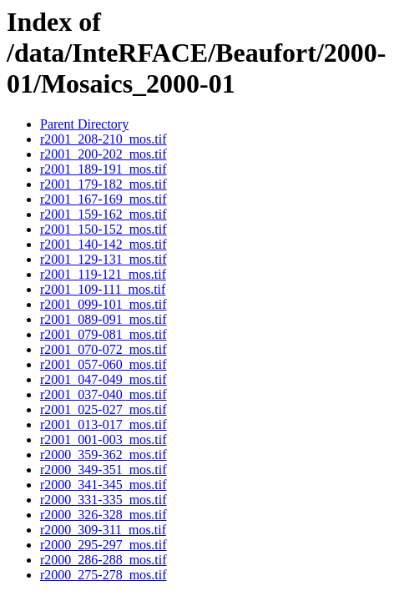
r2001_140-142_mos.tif (103, 244)
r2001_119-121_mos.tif (103, 274)
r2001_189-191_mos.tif (103, 169)
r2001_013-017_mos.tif (103, 424)
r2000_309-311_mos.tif (103, 530)
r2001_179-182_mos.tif (103, 184)
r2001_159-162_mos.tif (103, 214)
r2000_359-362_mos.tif (103, 454)
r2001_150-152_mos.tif (103, 229)
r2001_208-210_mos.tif (103, 139)
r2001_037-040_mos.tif (103, 394)
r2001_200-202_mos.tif (103, 154)
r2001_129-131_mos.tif (103, 259)
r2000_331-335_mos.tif (103, 499)
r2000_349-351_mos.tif (103, 469)
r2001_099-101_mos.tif (103, 304)
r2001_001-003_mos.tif (103, 439)
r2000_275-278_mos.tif (103, 575)
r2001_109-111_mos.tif (102, 289)
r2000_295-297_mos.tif (103, 545)
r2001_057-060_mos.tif (103, 364)
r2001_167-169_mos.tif (103, 199)
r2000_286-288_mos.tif (103, 560)
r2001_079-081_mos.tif (103, 334)
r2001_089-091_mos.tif (103, 319)
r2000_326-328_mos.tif (103, 515)
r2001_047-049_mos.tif (103, 379)
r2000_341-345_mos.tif (103, 484)
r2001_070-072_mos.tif (103, 349)
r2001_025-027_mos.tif (103, 409)
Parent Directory (84, 124)
